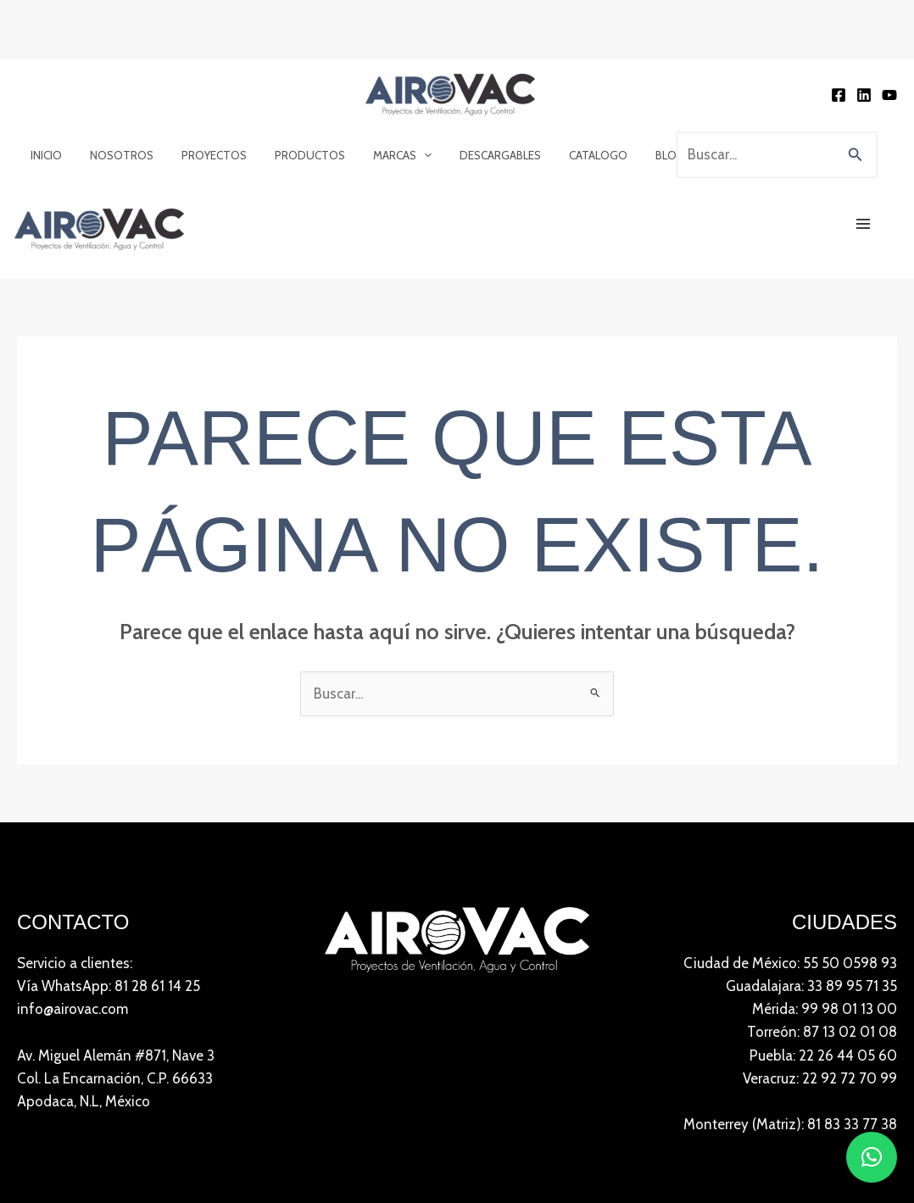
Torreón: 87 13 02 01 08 (822, 1033)
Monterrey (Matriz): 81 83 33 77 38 (790, 1125)
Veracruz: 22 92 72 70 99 (820, 1079)
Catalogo (584, 155)
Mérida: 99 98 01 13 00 (824, 1010)
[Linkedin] (864, 95)
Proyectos (208, 155)
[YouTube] (889, 95)
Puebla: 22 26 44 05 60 (823, 1056)
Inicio (45, 155)
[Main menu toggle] (863, 224)
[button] (855, 155)
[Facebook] (838, 95)
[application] (413, 155)
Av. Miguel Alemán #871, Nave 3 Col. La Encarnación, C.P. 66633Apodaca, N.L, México (116, 1079)
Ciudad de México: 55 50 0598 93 (790, 963)
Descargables (487, 155)
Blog (653, 155)
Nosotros (117, 155)
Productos (301, 155)
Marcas (391, 155)
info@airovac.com (72, 1010)
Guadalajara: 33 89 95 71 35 (811, 986)
